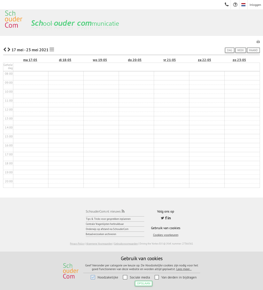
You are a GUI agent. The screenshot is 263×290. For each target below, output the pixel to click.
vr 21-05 (169, 60)
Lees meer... (184, 269)
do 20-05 (135, 60)
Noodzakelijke (107, 277)
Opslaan (143, 283)
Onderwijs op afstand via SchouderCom (107, 229)
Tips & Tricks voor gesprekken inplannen (108, 219)
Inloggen (255, 5)
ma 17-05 (30, 60)
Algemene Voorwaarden (99, 243)
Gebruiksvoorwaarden (126, 243)
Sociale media (140, 277)
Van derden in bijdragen (179, 277)
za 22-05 (204, 60)
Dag (229, 50)
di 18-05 (65, 60)
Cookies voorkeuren (165, 235)
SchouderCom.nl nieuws (103, 211)
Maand (253, 50)
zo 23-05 (239, 60)
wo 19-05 (100, 60)
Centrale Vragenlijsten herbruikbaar (105, 224)
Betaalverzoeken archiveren (101, 234)
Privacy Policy (77, 243)
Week (240, 50)
